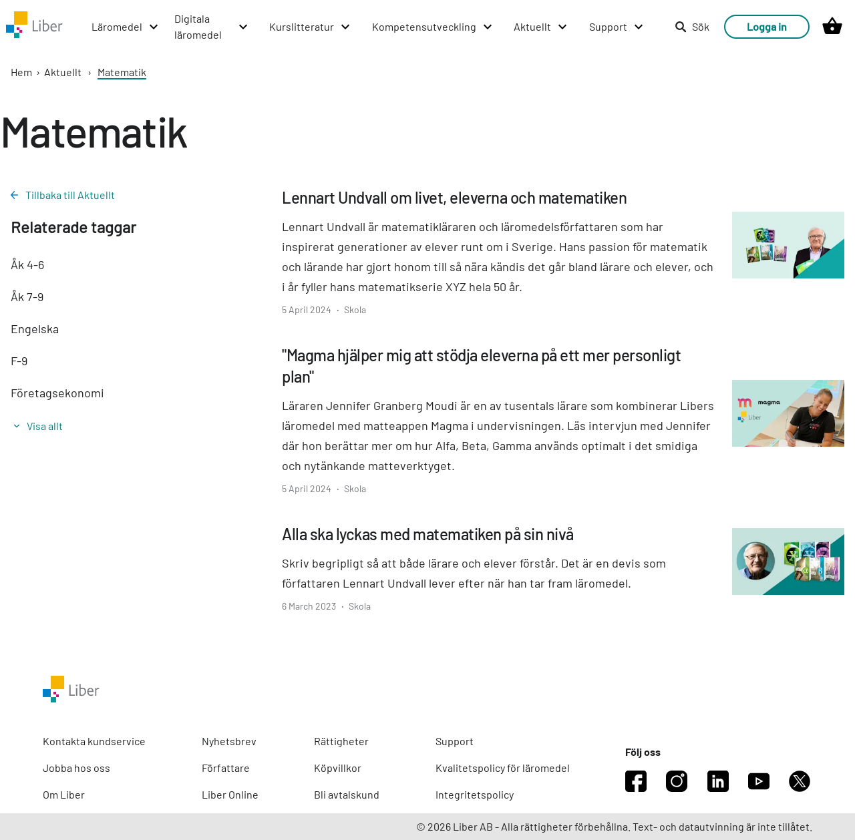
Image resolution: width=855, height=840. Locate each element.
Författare (226, 767)
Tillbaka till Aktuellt (63, 194)
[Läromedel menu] (126, 26)
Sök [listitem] (692, 26)
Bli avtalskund (346, 794)
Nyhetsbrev (229, 740)
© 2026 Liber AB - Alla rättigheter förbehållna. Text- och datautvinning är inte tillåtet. (614, 826)
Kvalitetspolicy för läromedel (503, 767)
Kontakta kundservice (94, 740)
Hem (21, 71)
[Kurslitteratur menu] (310, 26)
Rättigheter (341, 740)
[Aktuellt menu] (541, 26)
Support (455, 740)
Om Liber (64, 794)
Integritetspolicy (475, 794)
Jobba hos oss (76, 767)
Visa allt (38, 425)
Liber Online (230, 794)
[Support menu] (617, 26)
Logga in (767, 26)
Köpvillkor (337, 767)
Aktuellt (62, 71)
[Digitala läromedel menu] (211, 26)
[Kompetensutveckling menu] (433, 26)
